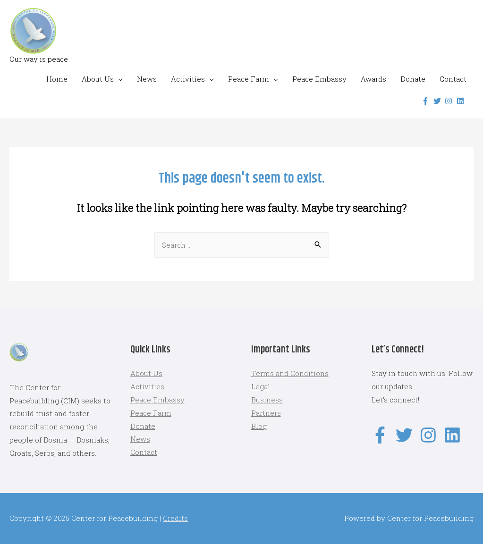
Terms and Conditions (290, 373)
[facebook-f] (427, 101)
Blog (259, 426)
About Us (98, 79)
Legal (260, 386)
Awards (373, 79)
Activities (188, 79)
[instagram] (450, 101)
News (147, 79)
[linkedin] (461, 101)
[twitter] (438, 101)
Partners (266, 413)
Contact (453, 79)
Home (57, 79)
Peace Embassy (319, 79)
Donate (412, 79)
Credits (175, 518)
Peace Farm (248, 79)
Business (267, 399)
